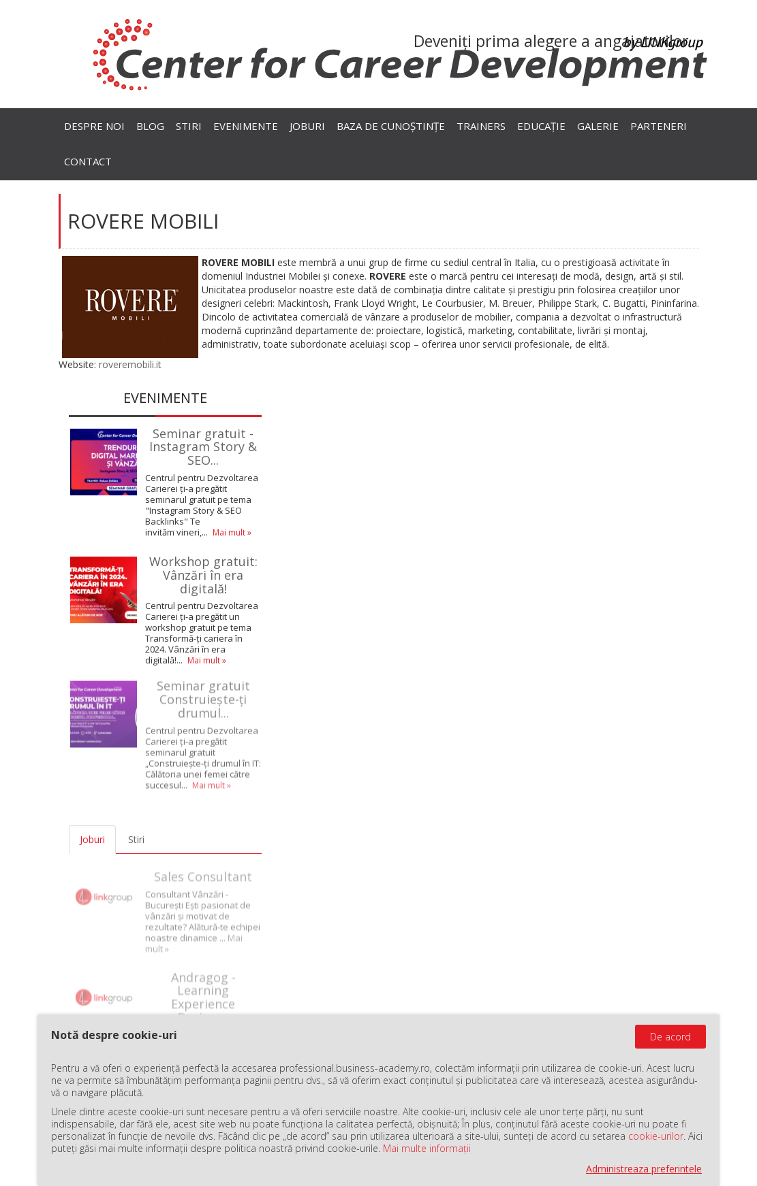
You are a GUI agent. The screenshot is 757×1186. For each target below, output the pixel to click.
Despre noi (94, 126)
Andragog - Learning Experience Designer (203, 991)
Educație (541, 126)
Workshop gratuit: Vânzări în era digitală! (203, 575)
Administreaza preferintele (644, 1168)
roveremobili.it (130, 364)
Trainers (481, 126)
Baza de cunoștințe (391, 126)
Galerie (598, 126)
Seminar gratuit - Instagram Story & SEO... (203, 446)
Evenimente (245, 126)
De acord (670, 1036)
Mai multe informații (427, 1148)
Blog (150, 126)
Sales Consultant (203, 870)
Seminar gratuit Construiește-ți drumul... (203, 696)
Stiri (189, 126)
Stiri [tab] (136, 839)
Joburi (307, 126)
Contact (88, 161)
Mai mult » (232, 532)
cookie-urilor (655, 1136)
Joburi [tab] (92, 839)
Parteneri (658, 126)
